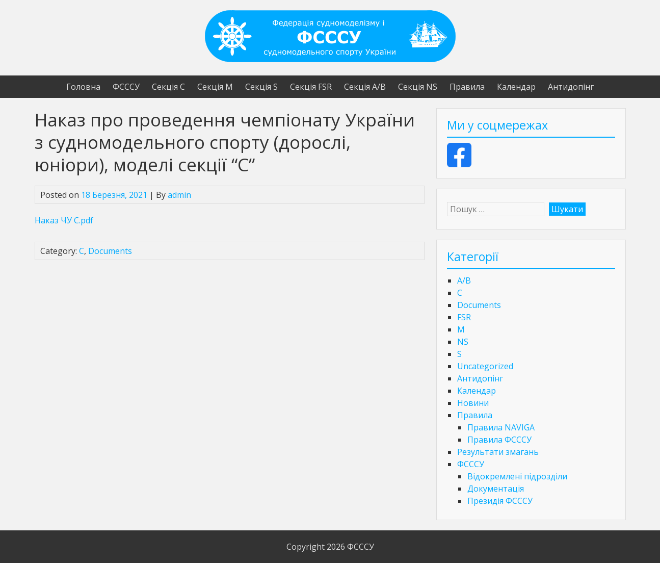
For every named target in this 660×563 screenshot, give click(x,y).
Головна (83, 86)
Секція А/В (365, 86)
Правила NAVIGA (501, 427)
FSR (464, 317)
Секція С (168, 86)
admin (179, 194)
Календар (516, 86)
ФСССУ (126, 86)
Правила (467, 86)
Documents (110, 251)
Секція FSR (311, 86)
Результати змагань (498, 451)
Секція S (261, 86)
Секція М (215, 86)
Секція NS (417, 86)
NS (462, 341)
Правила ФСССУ (499, 439)
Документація (495, 488)
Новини (473, 402)
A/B (464, 280)
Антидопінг (571, 86)
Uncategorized (485, 366)
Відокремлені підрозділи (517, 476)
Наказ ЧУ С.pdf (64, 220)
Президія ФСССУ (500, 500)
